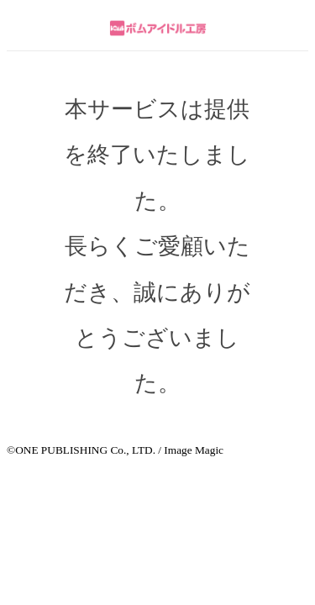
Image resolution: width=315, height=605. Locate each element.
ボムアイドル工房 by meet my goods (157, 27)
